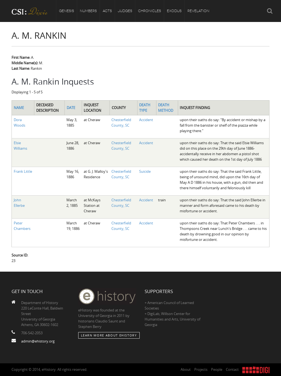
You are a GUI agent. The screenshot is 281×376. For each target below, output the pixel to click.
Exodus (174, 11)
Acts (107, 11)
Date (71, 107)
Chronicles (149, 11)
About (186, 369)
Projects (200, 369)
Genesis (66, 11)
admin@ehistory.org (38, 341)
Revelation (198, 11)
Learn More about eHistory (109, 335)
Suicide (145, 171)
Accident (146, 119)
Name (19, 107)
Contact (232, 369)
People (216, 369)
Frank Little (23, 171)
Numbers (88, 11)
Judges (125, 11)
